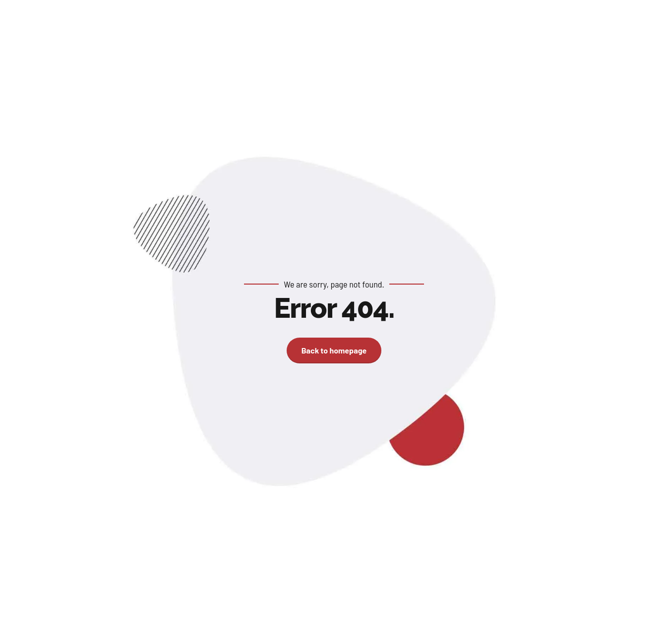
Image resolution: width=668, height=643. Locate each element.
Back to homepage (334, 350)
